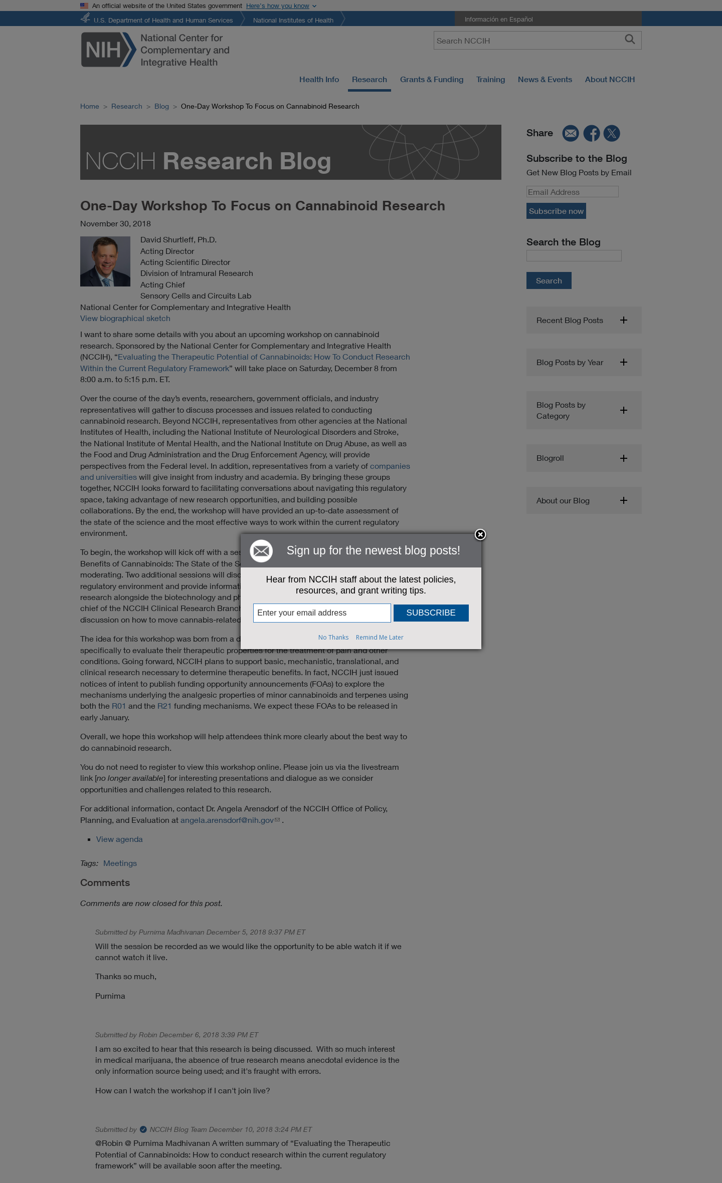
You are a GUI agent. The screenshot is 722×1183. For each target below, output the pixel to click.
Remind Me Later (380, 637)
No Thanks (333, 637)
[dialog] (361, 591)
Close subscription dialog (480, 535)
